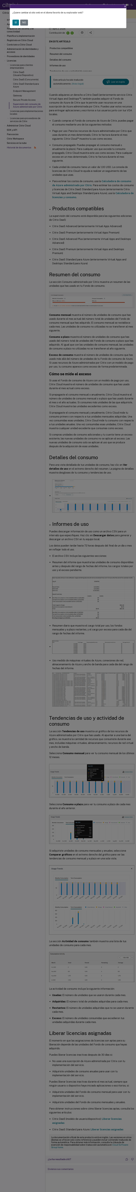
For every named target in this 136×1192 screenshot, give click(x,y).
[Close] (125, 6)
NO (24, 22)
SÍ (15, 22)
